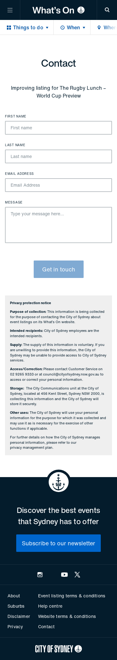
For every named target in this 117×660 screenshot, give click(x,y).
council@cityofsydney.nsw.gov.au (71, 374)
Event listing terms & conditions (71, 595)
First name (16, 116)
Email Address (19, 174)
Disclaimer (18, 616)
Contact (46, 626)
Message (14, 202)
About (13, 595)
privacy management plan (31, 447)
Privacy (15, 626)
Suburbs (15, 606)
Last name (15, 145)
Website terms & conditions (67, 616)
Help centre (50, 606)
